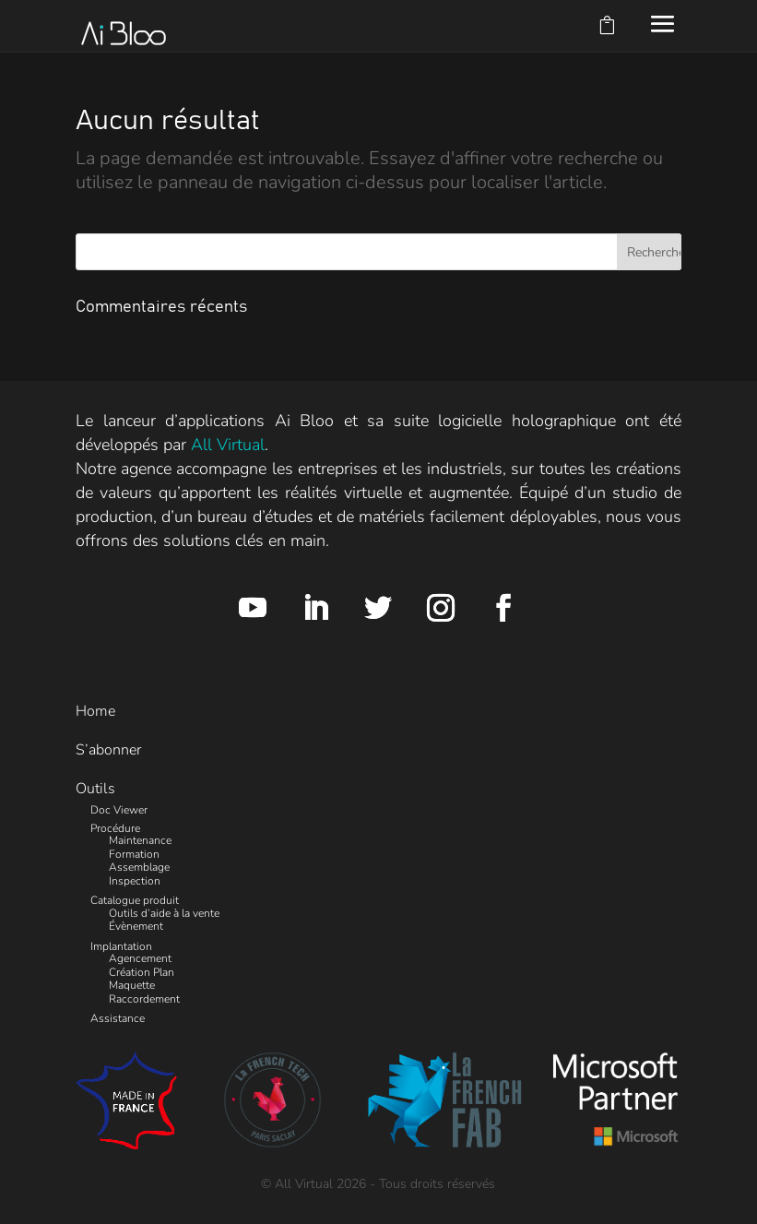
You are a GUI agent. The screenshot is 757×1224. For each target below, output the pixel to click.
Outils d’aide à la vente (164, 913)
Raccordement (144, 999)
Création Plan (141, 972)
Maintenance (140, 840)
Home (95, 711)
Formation (134, 854)
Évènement (136, 926)
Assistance (117, 1018)
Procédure (115, 828)
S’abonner (108, 750)
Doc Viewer (119, 809)
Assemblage (139, 867)
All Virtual (228, 445)
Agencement (140, 958)
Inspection (134, 880)
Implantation (121, 946)
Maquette (132, 985)
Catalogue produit (134, 900)
